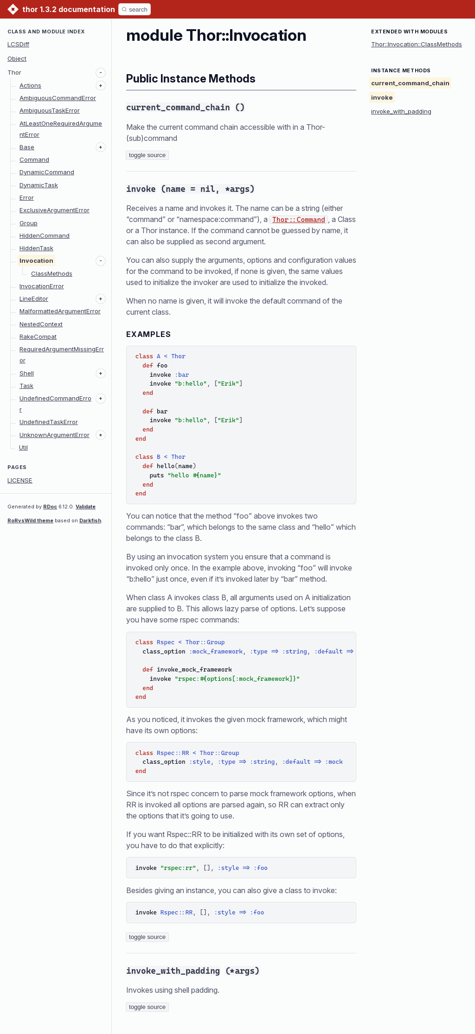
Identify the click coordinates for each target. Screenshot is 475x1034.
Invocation (36, 260)
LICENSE (19, 480)
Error (26, 197)
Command (34, 159)
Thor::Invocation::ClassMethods (416, 44)
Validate (86, 506)
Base (26, 147)
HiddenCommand (44, 235)
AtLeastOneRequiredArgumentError (60, 129)
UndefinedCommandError (55, 403)
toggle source (147, 155)
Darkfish (90, 520)
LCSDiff (18, 44)
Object (16, 58)
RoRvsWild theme (30, 520)
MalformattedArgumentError (60, 311)
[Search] (134, 9)
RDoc (50, 506)
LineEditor (33, 298)
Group (28, 223)
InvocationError (41, 286)
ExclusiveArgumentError (54, 210)
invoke (382, 97)
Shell (26, 373)
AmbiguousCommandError (57, 97)
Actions (30, 85)
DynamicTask (38, 185)
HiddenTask (36, 248)
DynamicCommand (46, 172)
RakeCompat (38, 336)
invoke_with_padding (401, 111)
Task (26, 385)
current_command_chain (410, 83)
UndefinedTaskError (48, 421)
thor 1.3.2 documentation (68, 9)
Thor (14, 72)
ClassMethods (51, 273)
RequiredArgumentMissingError (61, 354)
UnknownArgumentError (54, 434)
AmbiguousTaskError (49, 110)
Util (23, 447)
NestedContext (41, 324)
